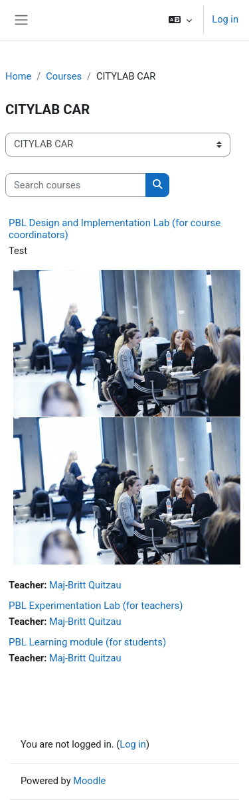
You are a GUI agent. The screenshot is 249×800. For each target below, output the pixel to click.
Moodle (89, 781)
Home (18, 76)
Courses (64, 76)
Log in (225, 19)
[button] (180, 20)
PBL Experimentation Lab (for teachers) (96, 606)
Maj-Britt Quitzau (85, 585)
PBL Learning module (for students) (87, 642)
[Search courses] (75, 185)
